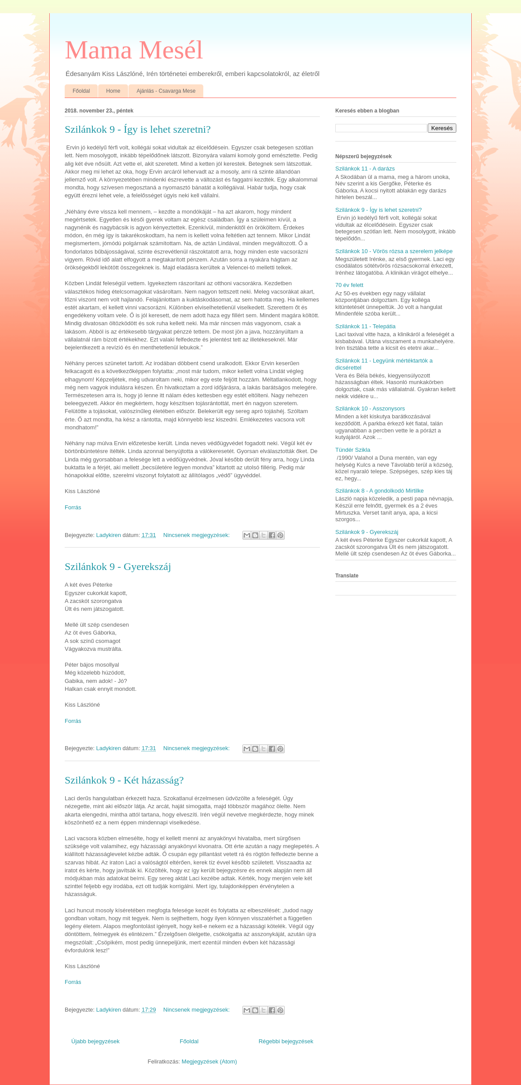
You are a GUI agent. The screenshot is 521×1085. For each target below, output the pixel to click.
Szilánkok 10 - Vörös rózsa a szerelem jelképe (394, 251)
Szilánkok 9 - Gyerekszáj (118, 566)
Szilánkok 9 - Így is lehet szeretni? (138, 129)
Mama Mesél (134, 49)
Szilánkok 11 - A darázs (365, 168)
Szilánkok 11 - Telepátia (365, 326)
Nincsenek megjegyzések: (197, 535)
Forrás (73, 507)
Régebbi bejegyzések (286, 1041)
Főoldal (81, 91)
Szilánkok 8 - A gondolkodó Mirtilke (379, 490)
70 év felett (349, 285)
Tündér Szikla (352, 449)
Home (113, 91)
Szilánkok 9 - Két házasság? (124, 780)
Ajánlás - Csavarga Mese (165, 91)
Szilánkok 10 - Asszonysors (370, 408)
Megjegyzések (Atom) (209, 1061)
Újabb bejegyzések (95, 1041)
